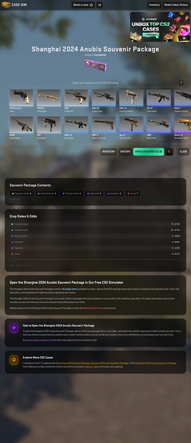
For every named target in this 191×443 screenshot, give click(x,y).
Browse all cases (31, 340)
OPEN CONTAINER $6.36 (148, 151)
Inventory (154, 4)
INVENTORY (108, 151)
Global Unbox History (176, 4)
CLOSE (183, 151)
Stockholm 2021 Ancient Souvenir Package (155, 363)
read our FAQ (48, 340)
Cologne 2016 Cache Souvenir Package (109, 363)
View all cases (91, 366)
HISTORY (125, 151)
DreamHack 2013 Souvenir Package (73, 363)
